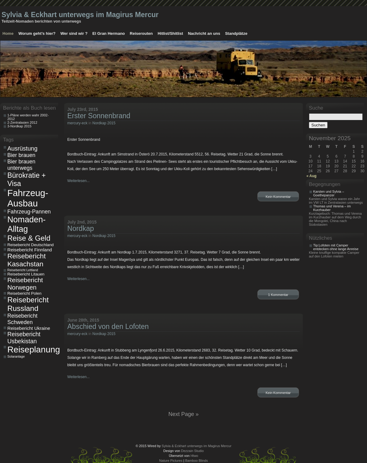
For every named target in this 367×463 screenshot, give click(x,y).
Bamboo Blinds (196, 460)
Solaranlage (16, 356)
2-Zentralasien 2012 (22, 122)
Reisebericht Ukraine (28, 328)
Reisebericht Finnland (29, 249)
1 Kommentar (278, 295)
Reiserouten (141, 33)
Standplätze (236, 33)
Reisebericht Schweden (22, 319)
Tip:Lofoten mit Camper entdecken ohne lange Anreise (335, 247)
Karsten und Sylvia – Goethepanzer (328, 193)
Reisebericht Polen (24, 293)
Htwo (194, 456)
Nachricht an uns (204, 33)
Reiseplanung (31, 349)
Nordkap (80, 228)
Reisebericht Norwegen (25, 283)
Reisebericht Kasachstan (26, 260)
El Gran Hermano (108, 33)
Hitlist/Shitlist (170, 33)
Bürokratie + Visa (26, 179)
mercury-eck (77, 123)
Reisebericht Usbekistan (23, 338)
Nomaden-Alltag (26, 224)
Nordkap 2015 (103, 123)
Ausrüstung (22, 148)
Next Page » (183, 414)
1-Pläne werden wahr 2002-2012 (28, 117)
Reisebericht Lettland (22, 270)
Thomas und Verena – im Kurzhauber (332, 208)
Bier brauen (21, 155)
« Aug (311, 176)
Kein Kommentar (278, 197)
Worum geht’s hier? (36, 33)
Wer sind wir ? (73, 33)
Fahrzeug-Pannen (29, 212)
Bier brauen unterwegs (21, 165)
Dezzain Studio (192, 451)
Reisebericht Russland (28, 304)
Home (7, 33)
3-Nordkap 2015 (19, 126)
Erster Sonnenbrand (98, 116)
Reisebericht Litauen (25, 274)
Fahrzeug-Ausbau (27, 198)
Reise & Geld (28, 238)
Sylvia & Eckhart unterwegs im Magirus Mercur (80, 15)
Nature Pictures (171, 460)
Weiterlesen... (78, 181)
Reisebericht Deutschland (30, 244)
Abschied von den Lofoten (108, 326)
